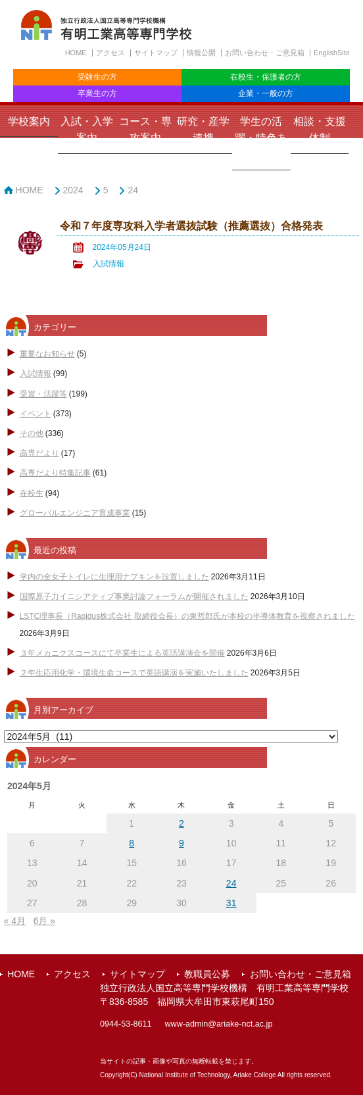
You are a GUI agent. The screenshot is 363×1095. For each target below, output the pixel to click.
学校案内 (29, 121)
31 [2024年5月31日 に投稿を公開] (231, 903)
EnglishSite (332, 53)
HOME (76, 53)
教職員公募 (207, 974)
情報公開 (201, 53)
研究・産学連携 (203, 129)
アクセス (110, 53)
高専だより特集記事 (55, 472)
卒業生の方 (97, 93)
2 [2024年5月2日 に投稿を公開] (181, 823)
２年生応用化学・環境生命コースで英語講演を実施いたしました (134, 672)
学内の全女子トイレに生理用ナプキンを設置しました (114, 576)
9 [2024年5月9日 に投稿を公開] (181, 843)
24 (133, 190)
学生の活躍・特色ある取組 (261, 138)
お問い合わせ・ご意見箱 (264, 53)
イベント (35, 413)
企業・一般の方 (265, 93)
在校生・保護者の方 (265, 77)
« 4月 (15, 920)
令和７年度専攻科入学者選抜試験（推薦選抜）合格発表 (191, 225)
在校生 (31, 493)
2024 (73, 190)
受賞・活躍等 (43, 394)
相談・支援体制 (319, 129)
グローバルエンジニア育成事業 (75, 513)
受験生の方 (97, 77)
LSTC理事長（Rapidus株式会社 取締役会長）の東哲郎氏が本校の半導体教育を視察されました (187, 616)
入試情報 (108, 263)
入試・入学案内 (86, 129)
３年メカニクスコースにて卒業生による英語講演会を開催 (122, 653)
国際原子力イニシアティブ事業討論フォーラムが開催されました (134, 596)
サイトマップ (156, 53)
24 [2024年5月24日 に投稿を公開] (231, 883)
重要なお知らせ (47, 353)
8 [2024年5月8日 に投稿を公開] (131, 843)
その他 (31, 433)
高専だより (39, 453)
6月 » (44, 920)
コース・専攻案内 (145, 129)
